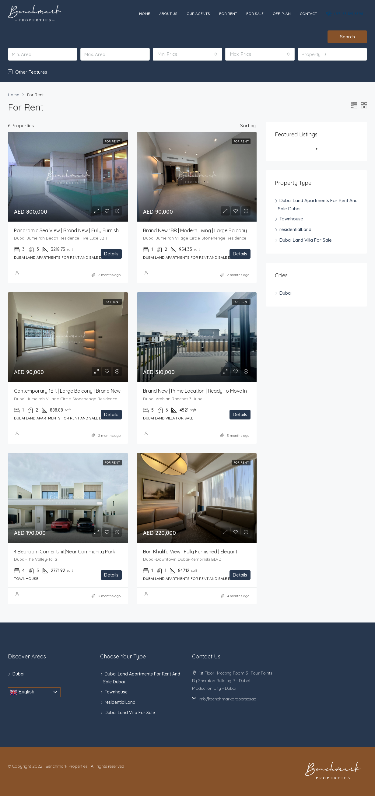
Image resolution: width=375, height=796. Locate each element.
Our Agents (198, 13)
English (22, 692)
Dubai (285, 293)
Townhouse (291, 219)
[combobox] (187, 54)
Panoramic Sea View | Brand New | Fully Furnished (69, 230)
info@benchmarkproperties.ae (227, 699)
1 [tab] (320, 151)
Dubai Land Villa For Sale (305, 240)
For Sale (255, 13)
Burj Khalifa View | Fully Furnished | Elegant (190, 552)
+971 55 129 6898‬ (345, 13)
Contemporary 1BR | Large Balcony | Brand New (67, 391)
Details (111, 254)
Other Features (27, 72)
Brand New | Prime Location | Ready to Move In (195, 391)
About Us (168, 13)
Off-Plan (282, 13)
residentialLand (295, 229)
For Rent (228, 13)
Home (144, 13)
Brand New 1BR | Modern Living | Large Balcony (195, 230)
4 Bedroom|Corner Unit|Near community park (64, 552)
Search (347, 37)
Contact (308, 13)
